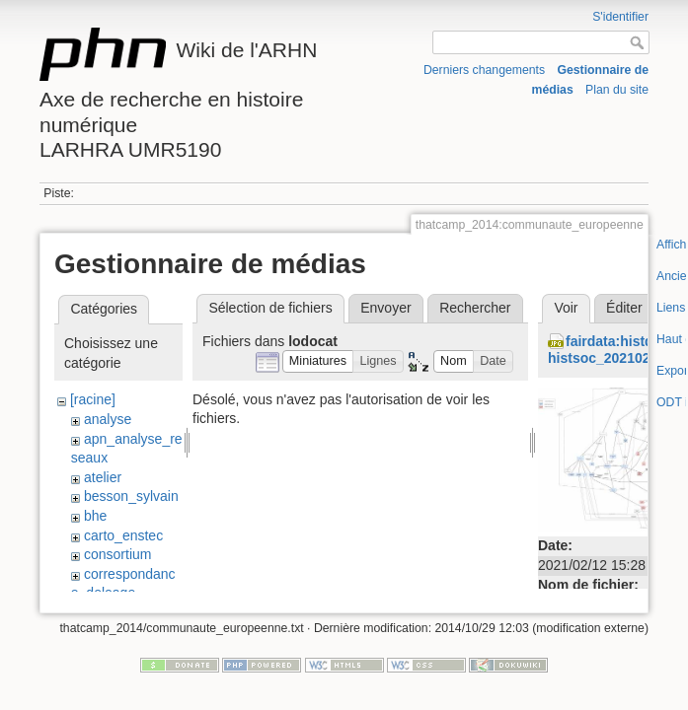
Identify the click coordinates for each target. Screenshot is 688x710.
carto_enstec (123, 535)
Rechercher (474, 308)
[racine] (92, 399)
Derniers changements (484, 70)
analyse (107, 419)
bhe (95, 516)
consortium (117, 554)
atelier (102, 477)
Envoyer (385, 308)
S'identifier (620, 17)
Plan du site (617, 90)
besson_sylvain (131, 496)
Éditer (624, 308)
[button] (318, 361)
